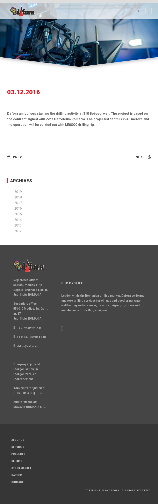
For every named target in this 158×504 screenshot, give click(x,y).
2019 (18, 192)
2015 (18, 214)
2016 (18, 208)
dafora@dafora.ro (27, 346)
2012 (18, 231)
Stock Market (21, 468)
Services (17, 447)
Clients (16, 461)
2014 (18, 220)
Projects (18, 454)
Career (16, 475)
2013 (18, 225)
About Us (17, 440)
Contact (17, 482)
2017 (18, 203)
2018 (18, 197)
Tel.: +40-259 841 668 (29, 327)
